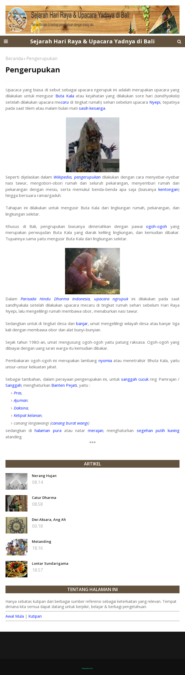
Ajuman (21, 400)
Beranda (14, 58)
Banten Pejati (64, 385)
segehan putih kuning (158, 430)
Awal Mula (14, 616)
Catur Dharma (44, 497)
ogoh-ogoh (156, 226)
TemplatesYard (87, 668)
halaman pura (48, 430)
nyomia (105, 360)
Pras (17, 393)
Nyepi (154, 102)
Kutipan (35, 616)
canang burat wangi (69, 423)
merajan (95, 430)
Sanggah (13, 385)
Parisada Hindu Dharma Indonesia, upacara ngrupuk (74, 298)
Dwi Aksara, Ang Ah (49, 519)
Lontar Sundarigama (50, 563)
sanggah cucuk (134, 379)
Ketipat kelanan (28, 415)
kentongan (168, 189)
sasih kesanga (92, 108)
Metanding (41, 541)
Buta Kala (64, 95)
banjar (82, 323)
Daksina (21, 408)
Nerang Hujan (44, 475)
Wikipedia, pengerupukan (77, 177)
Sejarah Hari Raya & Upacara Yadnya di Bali (92, 41)
